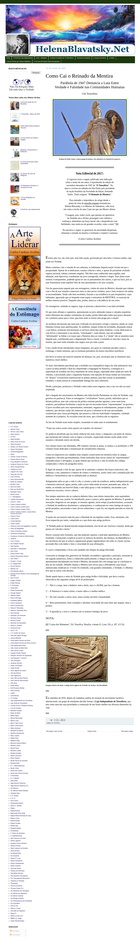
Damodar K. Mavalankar (18, 549)
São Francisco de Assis (18, 838)
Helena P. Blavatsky (16, 608)
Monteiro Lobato (15, 751)
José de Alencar (15, 673)
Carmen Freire (15, 516)
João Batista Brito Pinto (18, 645)
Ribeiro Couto (14, 818)
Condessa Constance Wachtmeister (22, 536)
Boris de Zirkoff (15, 487)
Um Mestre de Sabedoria (18, 893)
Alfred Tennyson (15, 444)
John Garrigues (15, 660)
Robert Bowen (15, 821)
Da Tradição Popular (17, 544)
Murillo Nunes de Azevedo (19, 761)
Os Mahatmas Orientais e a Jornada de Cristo (29, 186)
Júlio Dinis (13, 683)
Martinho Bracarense (17, 733)
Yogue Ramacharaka (17, 921)
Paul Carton (14, 801)
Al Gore (12, 437)
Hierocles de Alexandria (18, 623)
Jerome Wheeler (15, 638)
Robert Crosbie (15, 823)
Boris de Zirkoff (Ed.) (17, 489)
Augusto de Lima (15, 469)
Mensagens (14, 931)
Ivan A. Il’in (14, 630)
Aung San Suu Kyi (16, 474)
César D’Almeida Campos (18, 531)
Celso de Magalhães (17, 528)
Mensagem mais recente (54, 731)
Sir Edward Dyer (15, 853)
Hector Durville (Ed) (16, 605)
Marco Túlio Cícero (16, 723)
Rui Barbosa (14, 831)
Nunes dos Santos (16, 771)
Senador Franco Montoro (18, 843)
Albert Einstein (15, 439)
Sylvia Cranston (15, 866)
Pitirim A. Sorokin (16, 806)
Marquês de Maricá (16, 730)
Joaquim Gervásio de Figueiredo (21, 655)
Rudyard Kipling (15, 828)
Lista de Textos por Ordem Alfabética (19, 61)
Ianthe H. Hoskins (16, 625)
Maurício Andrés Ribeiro (18, 743)
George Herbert (15, 593)
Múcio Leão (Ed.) (16, 756)
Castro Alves (14, 518)
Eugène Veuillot (15, 580)
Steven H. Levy (15, 858)
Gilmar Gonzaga (15, 598)
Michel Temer (14, 748)
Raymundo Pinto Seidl (17, 813)
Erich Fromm (14, 578)
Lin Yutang (13, 698)
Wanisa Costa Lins (16, 916)
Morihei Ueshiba (15, 753)
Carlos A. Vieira (15, 502)
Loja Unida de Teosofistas (18, 703)
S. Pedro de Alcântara (17, 833)
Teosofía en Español (83, 58)
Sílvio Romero (15, 851)
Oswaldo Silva (15, 793)
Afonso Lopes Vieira (17, 432)
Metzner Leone (15, 745)
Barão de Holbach (16, 482)
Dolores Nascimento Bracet (19, 556)
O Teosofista (14, 776)
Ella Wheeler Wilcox (17, 571)
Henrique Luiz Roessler (18, 615)
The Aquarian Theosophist (19, 876)
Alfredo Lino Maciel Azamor (19, 447)
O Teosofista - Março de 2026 (30, 114)
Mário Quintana (15, 728)
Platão (12, 808)
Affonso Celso (15, 429)
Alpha (12, 454)
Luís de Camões (15, 708)
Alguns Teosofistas (16, 449)
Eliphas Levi (14, 569)
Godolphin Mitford (16, 600)
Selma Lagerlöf (15, 841)
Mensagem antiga (127, 731)
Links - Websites (41, 58)
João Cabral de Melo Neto (19, 648)
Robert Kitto (14, 826)
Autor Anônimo (15, 477)
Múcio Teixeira (15, 758)
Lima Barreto (14, 696)
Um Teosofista (55, 723)
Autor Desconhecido (17, 479)
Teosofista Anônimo (16, 873)
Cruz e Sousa (14, 541)
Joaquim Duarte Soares (18, 653)
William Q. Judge (16, 918)
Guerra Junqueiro (16, 603)
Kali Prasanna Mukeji (17, 688)
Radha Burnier (15, 811)
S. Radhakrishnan (16, 836)
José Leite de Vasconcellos (19, 680)
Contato (111, 58)
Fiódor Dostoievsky (16, 590)
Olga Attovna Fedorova (18, 783)
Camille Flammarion (17, 499)
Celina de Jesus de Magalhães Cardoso (23, 526)
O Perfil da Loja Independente (23, 58)
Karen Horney (15, 690)
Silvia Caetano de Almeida (19, 848)
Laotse (12, 693)
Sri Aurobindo (14, 856)
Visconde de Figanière (17, 911)
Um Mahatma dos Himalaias (19, 891)
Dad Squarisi (14, 546)
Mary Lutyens (14, 736)
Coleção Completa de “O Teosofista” (62, 58)
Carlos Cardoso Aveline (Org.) (20, 509)
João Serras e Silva (16, 650)
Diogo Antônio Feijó (16, 553)
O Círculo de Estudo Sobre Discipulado (47, 61)
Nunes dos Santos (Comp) (19, 773)
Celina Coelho (15, 524)
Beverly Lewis (15, 484)
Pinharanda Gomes (16, 803)
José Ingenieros (15, 676)
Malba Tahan (14, 716)
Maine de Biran (15, 713)
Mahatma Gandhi (16, 710)
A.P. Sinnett (14, 427)
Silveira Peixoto (15, 846)
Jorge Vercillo (14, 668)
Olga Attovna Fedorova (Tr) (19, 786)
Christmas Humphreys (17, 533)
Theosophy (14, 883)
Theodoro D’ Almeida (17, 881)
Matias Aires (14, 738)
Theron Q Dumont (16, 886)
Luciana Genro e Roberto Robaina (21, 705)
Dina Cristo (14, 551)
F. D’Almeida (14, 585)
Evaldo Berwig (15, 583)
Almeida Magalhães (16, 452)
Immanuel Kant (15, 628)
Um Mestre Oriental (16, 896)
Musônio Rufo (15, 763)
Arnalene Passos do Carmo (19, 464)
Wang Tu (13, 913)
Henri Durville (14, 613)
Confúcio (13, 539)
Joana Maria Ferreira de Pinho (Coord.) (23, 643)
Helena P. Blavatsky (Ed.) (18, 610)
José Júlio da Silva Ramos (19, 678)
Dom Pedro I (14, 559)
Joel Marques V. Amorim (18, 658)
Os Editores (14, 788)
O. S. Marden (14, 778)
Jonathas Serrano (16, 663)
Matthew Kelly (15, 741)
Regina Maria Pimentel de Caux (20, 816)
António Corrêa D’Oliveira (18, 457)
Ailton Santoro (15, 434)
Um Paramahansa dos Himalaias (21, 901)
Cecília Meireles (15, 521)
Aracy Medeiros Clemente (18, 462)
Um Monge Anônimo (17, 898)
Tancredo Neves (15, 868)
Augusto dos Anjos (16, 472)
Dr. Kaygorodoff (15, 564)
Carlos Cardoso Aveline (18, 504)
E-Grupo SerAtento (99, 58)
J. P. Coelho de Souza (17, 633)
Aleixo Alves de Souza (17, 442)
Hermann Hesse (15, 618)
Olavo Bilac (14, 781)
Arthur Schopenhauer (17, 467)
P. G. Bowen (14, 796)
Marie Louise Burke (16, 725)
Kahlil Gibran (14, 685)
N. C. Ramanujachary (17, 766)
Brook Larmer (14, 494)
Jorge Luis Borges (16, 665)
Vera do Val (14, 906)
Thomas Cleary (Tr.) (16, 888)
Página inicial (92, 731)
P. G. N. (12, 798)
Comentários (15, 935)
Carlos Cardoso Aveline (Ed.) (19, 507)
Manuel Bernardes (16, 718)
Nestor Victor (14, 768)
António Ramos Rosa (17, 459)
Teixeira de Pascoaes (17, 871)
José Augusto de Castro (18, 670)
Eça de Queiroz (15, 566)
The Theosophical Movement (19, 878)
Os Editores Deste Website (19, 791)
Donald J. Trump (15, 561)
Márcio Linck (14, 721)
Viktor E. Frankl (15, 908)
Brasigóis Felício (15, 492)
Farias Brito (14, 588)
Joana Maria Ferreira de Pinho (20, 640)
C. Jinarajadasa (15, 497)
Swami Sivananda (16, 861)
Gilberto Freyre (15, 595)
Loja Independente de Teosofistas (21, 700)
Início (8, 58)
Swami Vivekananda (17, 863)
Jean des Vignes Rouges (18, 635)
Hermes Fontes (15, 620)
